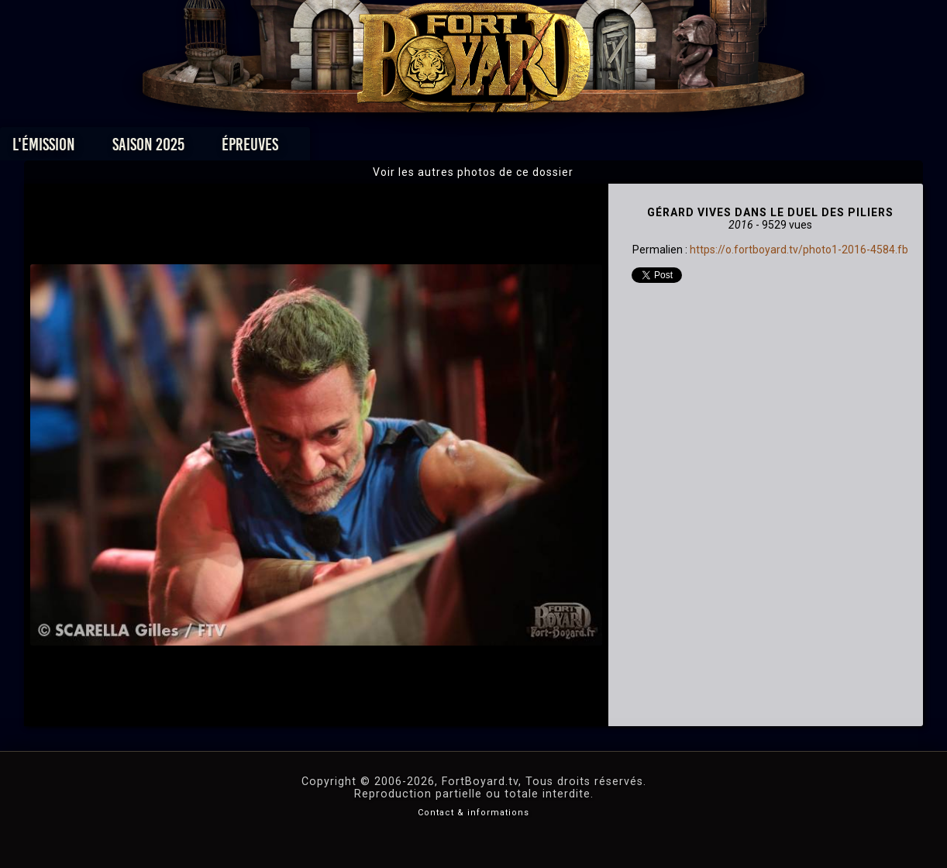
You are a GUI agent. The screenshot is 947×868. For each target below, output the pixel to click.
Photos (419, 148)
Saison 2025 (231, 148)
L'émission (126, 148)
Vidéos (498, 148)
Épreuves (333, 148)
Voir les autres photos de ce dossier (473, 172)
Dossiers (581, 148)
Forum (664, 148)
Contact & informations (473, 813)
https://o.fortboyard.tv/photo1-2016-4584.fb (799, 249)
